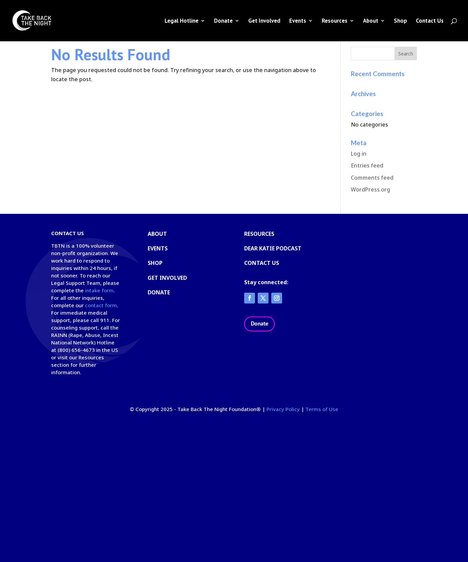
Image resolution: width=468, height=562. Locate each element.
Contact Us (430, 21)
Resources (334, 21)
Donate (223, 21)
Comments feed (372, 177)
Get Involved (264, 21)
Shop (400, 21)
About (370, 21)
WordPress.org (370, 189)
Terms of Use (321, 409)
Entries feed (367, 165)
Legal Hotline (181, 21)
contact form (101, 305)
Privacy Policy (283, 409)
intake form (99, 290)
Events (297, 21)
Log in (358, 153)
